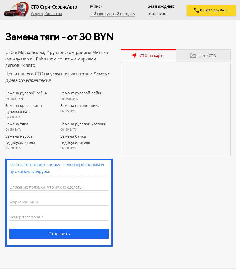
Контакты (53, 13)
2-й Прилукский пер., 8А (112, 13)
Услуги (37, 13)
